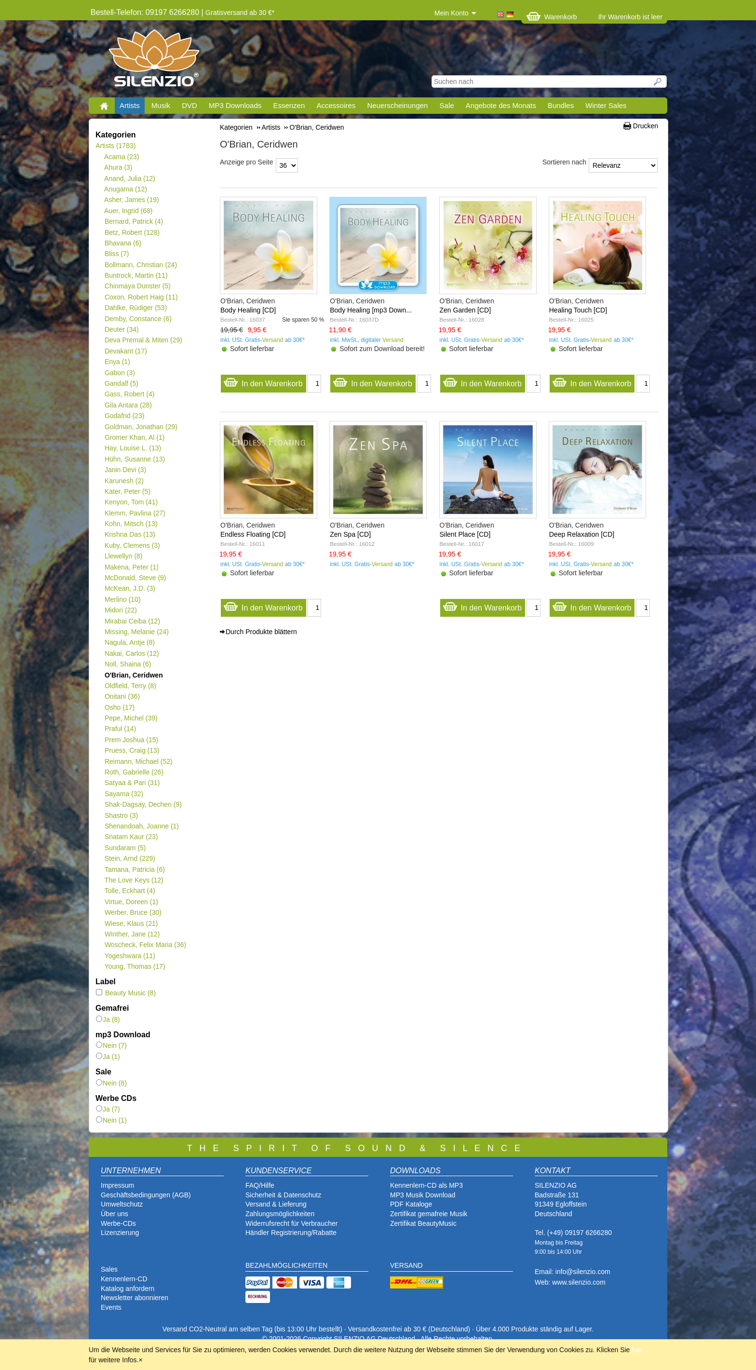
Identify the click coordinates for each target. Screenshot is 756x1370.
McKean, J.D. (129, 588)
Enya (117, 362)
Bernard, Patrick (133, 221)
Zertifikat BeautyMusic (423, 1223)
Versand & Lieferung (276, 1204)
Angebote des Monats (501, 105)
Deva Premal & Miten (143, 340)
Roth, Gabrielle (133, 772)
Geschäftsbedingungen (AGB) (146, 1195)
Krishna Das (129, 534)
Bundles (561, 105)
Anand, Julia (129, 178)
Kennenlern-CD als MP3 (426, 1185)
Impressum (117, 1185)
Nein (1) (111, 1120)
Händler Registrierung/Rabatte (291, 1232)
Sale (447, 105)
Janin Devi (125, 470)
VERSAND (406, 1265)
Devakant (125, 351)
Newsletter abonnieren (134, 1298)
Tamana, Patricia (134, 869)
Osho (119, 707)
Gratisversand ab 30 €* (239, 12)
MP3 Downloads (235, 105)
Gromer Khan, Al (134, 437)
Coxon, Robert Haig (141, 297)
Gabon (119, 373)
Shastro (121, 815)
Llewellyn (123, 556)
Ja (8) (108, 1019)
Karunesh (124, 481)
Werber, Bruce (133, 912)
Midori (120, 610)
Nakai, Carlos (131, 653)
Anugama (125, 189)
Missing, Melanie (136, 632)
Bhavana (122, 243)
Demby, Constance (138, 319)
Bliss (116, 254)
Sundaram (125, 848)
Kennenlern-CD (124, 1279)
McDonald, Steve (135, 578)
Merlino (122, 599)
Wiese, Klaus (131, 923)
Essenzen (289, 105)
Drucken (645, 126)
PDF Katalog (409, 1204)
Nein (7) (111, 1045)
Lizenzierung (120, 1232)
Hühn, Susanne (134, 459)
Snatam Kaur (131, 837)
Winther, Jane (132, 934)
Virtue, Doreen (131, 902)
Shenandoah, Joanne (141, 826)
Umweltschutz (122, 1204)
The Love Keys (133, 880)
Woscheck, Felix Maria (145, 945)
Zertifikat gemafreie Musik (428, 1214)
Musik (160, 105)
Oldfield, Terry (130, 686)
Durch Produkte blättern (261, 632)
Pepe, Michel (131, 718)
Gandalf (121, 383)
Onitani (122, 696)
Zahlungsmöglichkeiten (279, 1214)
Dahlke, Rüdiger (135, 308)
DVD (189, 105)
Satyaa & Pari (132, 783)
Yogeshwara (129, 956)
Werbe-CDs (118, 1223)
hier (637, 1350)
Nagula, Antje (129, 642)
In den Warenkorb (263, 381)
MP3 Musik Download (422, 1195)
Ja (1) (108, 1056)
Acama (121, 157)
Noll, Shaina (127, 664)
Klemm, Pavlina (134, 513)
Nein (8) (111, 1083)
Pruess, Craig (132, 750)
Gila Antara (128, 405)
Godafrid (124, 416)
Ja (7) (108, 1109)
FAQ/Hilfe (259, 1185)
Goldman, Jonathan (140, 427)
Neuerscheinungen (397, 105)
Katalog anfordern (127, 1288)
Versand (273, 340)
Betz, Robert (132, 232)
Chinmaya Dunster (137, 286)
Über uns (114, 1214)
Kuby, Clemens (132, 545)
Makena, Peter (131, 567)
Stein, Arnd (129, 858)
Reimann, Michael (138, 761)
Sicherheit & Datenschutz (283, 1195)
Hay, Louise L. (132, 448)
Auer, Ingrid (128, 211)
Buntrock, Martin (136, 275)
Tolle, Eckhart (129, 891)
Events (111, 1307)
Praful (120, 728)
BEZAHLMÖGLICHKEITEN (286, 1265)
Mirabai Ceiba (132, 621)
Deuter (121, 329)
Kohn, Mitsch (131, 524)
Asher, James (131, 199)
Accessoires (335, 105)
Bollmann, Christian (140, 265)
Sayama (123, 794)
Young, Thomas (134, 966)
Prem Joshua (131, 740)
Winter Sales (605, 105)
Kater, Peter (127, 491)
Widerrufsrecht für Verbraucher (291, 1223)
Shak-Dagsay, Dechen (143, 804)
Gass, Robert (129, 394)
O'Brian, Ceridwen (133, 675)
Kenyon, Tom (131, 502)
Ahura (118, 167)
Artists (130, 105)
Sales (109, 1269)
